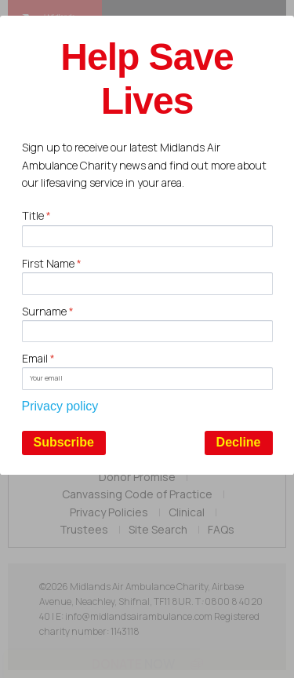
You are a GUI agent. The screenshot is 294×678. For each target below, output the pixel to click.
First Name (52, 263)
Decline (238, 442)
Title (36, 215)
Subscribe (64, 442)
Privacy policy (60, 406)
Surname (48, 311)
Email (38, 358)
